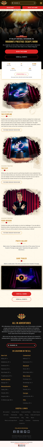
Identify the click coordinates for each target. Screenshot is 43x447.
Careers (21, 420)
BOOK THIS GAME (32, 7)
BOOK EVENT (10, 7)
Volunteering (36, 420)
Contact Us (22, 423)
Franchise (28, 420)
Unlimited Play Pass (14, 417)
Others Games (36, 412)
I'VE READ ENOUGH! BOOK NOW (11, 130)
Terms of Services (22, 437)
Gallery (21, 415)
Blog (23, 417)
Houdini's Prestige (17, 10)
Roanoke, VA (4, 10)
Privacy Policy (14, 437)
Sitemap (29, 437)
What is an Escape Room (11, 420)
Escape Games (15, 412)
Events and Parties (26, 412)
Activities (10, 10)
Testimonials (14, 415)
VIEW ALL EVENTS (21, 57)
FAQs (27, 417)
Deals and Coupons (35, 415)
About (32, 417)
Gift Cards (5, 415)
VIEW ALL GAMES (21, 294)
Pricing (26, 415)
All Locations (6, 412)
